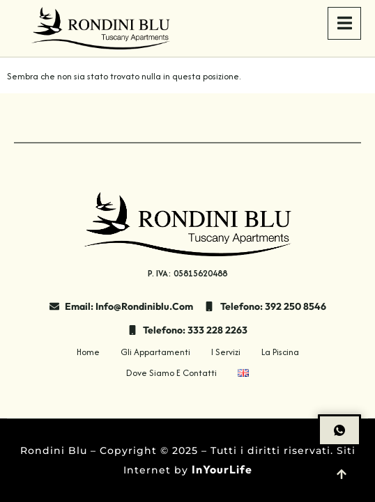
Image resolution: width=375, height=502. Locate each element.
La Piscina (280, 352)
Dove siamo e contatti (171, 372)
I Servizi (225, 352)
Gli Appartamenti (155, 352)
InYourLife (222, 469)
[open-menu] (344, 23)
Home (88, 352)
